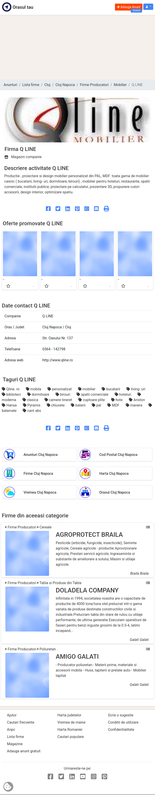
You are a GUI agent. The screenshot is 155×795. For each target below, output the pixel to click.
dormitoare (38, 394)
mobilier (87, 389)
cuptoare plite (92, 400)
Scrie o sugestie (120, 715)
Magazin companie (23, 157)
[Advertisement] (77, 47)
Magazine (15, 744)
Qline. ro (11, 389)
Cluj (47, 85)
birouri (63, 394)
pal (97, 405)
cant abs (32, 411)
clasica (30, 400)
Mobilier (120, 85)
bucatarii (111, 389)
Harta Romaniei (69, 729)
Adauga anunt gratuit (23, 751)
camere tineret (59, 400)
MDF (113, 405)
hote (117, 400)
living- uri (135, 389)
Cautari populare (70, 737)
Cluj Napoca (65, 85)
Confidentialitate (121, 729)
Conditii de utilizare (123, 722)
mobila (34, 389)
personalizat (59, 389)
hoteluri (123, 394)
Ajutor (12, 715)
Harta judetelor (69, 715)
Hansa (10, 405)
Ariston (137, 400)
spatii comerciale (92, 394)
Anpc (11, 729)
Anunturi (10, 85)
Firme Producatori (94, 85)
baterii (78, 405)
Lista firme (30, 85)
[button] (148, 7)
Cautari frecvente (20, 722)
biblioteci (12, 394)
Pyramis (32, 405)
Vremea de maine (71, 722)
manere (134, 405)
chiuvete (56, 405)
